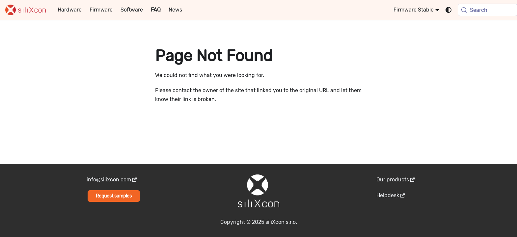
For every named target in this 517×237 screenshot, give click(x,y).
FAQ (156, 10)
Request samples (114, 196)
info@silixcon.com (112, 179)
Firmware (101, 10)
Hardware (70, 10)
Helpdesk (390, 195)
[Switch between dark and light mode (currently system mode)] (448, 10)
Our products (395, 179)
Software (132, 10)
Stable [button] (426, 10)
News (175, 10)
